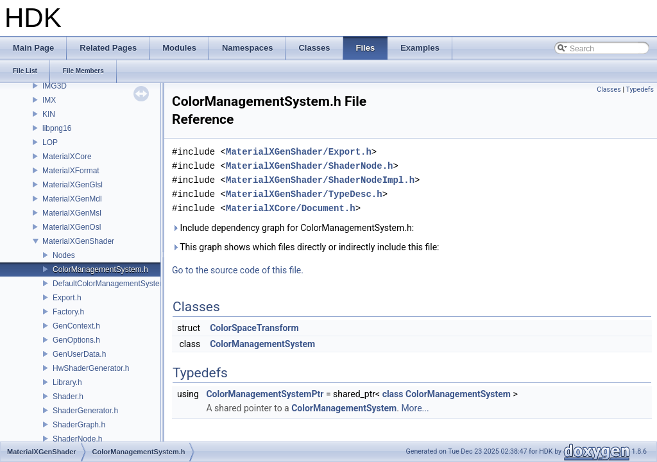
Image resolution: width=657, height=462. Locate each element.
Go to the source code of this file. (237, 270)
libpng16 (56, 128)
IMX (49, 100)
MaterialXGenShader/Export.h (298, 152)
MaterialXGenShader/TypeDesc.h (304, 194)
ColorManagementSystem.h (100, 269)
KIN (48, 114)
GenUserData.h (79, 354)
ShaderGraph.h (79, 424)
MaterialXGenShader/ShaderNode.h (309, 166)
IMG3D (54, 85)
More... (415, 408)
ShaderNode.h (77, 438)
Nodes (64, 255)
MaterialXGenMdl (72, 198)
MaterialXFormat (70, 170)
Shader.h (68, 396)
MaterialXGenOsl (71, 227)
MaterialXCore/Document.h (290, 208)
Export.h (67, 297)
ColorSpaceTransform (254, 328)
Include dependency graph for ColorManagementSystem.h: (293, 228)
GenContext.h (76, 325)
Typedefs (640, 89)
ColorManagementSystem (262, 344)
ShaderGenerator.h (85, 410)
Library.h (67, 382)
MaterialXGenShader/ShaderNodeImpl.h (320, 180)
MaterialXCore (67, 156)
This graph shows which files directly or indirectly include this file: (305, 247)
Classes (608, 89)
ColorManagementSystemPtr (264, 394)
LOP (50, 142)
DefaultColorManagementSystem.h (113, 283)
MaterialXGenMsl (71, 213)
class (393, 394)
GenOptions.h (76, 340)
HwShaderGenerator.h (91, 368)
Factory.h (68, 311)
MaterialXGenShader (78, 241)
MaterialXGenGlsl (72, 184)
